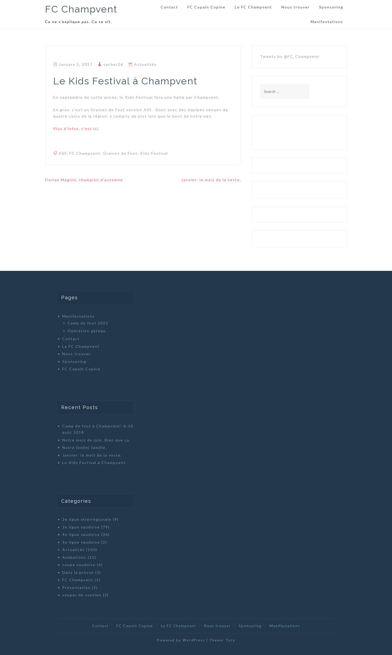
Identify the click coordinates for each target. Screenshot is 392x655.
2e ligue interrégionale (87, 519)
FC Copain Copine (206, 7)
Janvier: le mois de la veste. (211, 179)
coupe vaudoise (79, 564)
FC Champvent (81, 9)
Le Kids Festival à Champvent (94, 462)
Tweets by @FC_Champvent (289, 56)
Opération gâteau (87, 330)
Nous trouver (295, 7)
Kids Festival (154, 153)
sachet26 (113, 64)
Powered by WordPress (181, 640)
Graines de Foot (120, 153)
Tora (230, 640)
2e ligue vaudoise (81, 527)
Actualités (145, 64)
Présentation (76, 587)
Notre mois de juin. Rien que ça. (96, 440)
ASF (63, 153)
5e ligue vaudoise (81, 542)
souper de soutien (82, 595)
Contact (169, 7)
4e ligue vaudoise (81, 534)
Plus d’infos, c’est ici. (76, 128)
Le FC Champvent (253, 7)
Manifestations (327, 21)
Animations (74, 557)
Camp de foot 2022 (88, 323)
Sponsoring (331, 7)
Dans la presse (78, 572)
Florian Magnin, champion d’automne (84, 179)
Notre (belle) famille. (84, 447)
